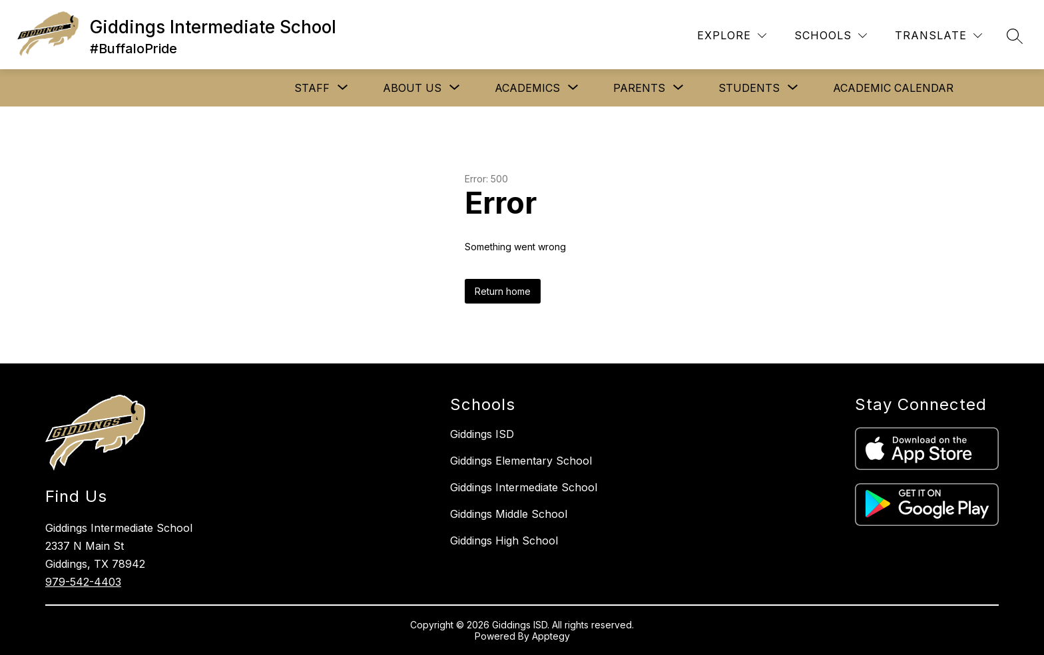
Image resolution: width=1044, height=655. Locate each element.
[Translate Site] (938, 35)
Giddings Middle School (508, 514)
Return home (503, 291)
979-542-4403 (83, 581)
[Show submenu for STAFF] (312, 88)
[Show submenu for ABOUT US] (412, 88)
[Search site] (1015, 36)
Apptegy (551, 636)
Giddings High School (504, 540)
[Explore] (732, 35)
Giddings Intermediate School (523, 487)
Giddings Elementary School (521, 460)
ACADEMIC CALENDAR (893, 88)
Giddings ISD (482, 434)
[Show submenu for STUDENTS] (749, 88)
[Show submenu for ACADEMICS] (527, 88)
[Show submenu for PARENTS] (639, 88)
